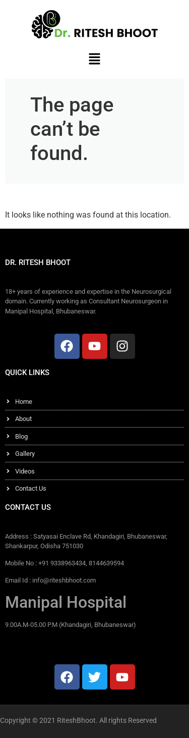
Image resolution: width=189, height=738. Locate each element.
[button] (94, 58)
